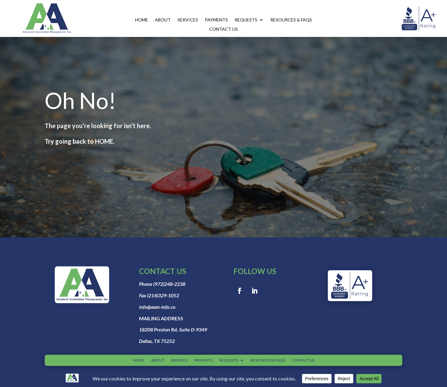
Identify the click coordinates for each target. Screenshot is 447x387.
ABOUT (163, 20)
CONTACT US (223, 29)
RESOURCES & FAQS (291, 20)
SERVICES (188, 20)
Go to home (80, 164)
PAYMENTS (216, 20)
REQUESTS (246, 20)
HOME (141, 20)
